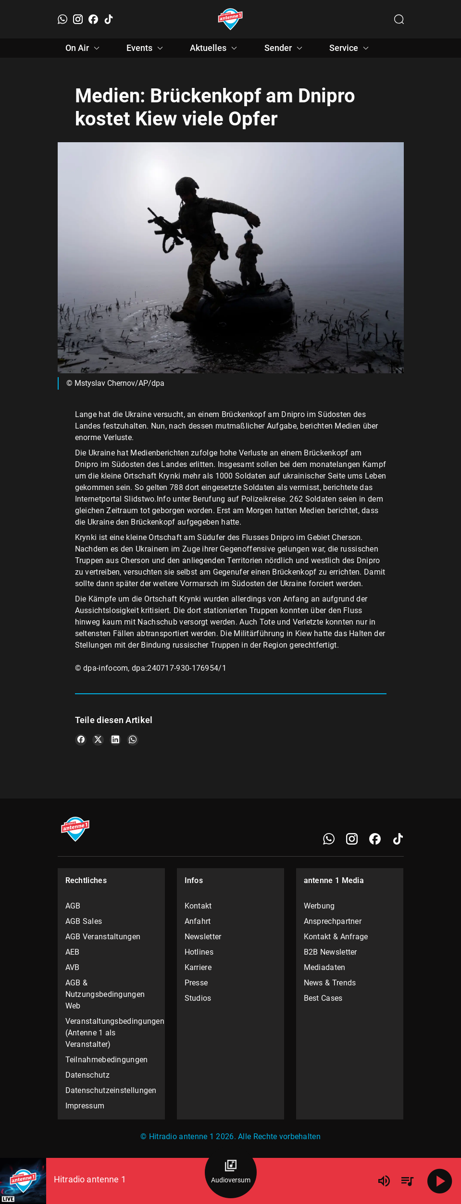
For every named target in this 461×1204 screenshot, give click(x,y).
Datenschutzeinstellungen (111, 1090)
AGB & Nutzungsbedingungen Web (105, 994)
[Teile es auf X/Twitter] (98, 740)
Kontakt (198, 905)
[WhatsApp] (62, 19)
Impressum (85, 1105)
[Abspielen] (439, 1180)
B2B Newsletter (330, 952)
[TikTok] (108, 19)
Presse (196, 982)
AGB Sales (83, 921)
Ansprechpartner (333, 921)
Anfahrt (198, 921)
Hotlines (199, 952)
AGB (73, 905)
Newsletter (203, 936)
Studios (198, 998)
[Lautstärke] (384, 1181)
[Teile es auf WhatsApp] (132, 740)
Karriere (198, 967)
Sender (284, 48)
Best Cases (323, 998)
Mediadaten (325, 967)
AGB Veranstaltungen (103, 936)
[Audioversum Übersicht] (231, 1172)
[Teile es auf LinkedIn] (115, 740)
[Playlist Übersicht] (407, 1181)
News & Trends (330, 982)
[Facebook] (93, 19)
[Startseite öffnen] (230, 19)
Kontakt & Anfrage (336, 936)
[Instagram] (78, 19)
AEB (72, 952)
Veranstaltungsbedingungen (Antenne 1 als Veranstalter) (111, 1033)
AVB (72, 967)
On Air (83, 48)
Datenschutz (87, 1075)
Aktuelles (215, 48)
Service (350, 48)
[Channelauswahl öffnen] (399, 19)
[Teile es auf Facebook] (81, 740)
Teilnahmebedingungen (106, 1059)
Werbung (319, 905)
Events (146, 48)
